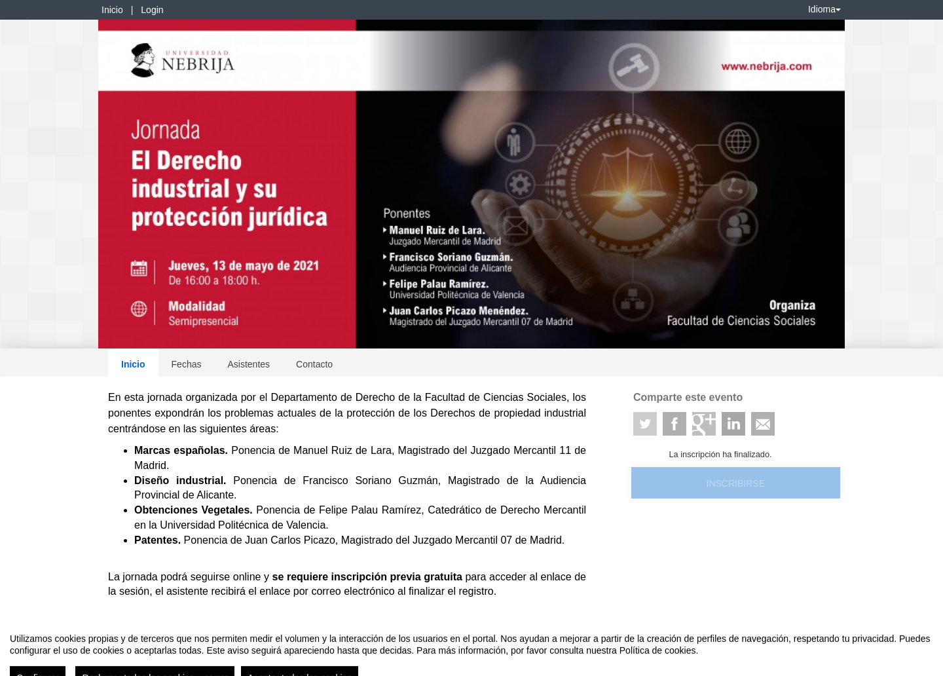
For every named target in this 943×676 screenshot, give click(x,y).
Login (152, 10)
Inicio (112, 10)
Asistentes (248, 364)
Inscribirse (736, 483)
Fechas (187, 364)
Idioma (824, 9)
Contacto (314, 364)
